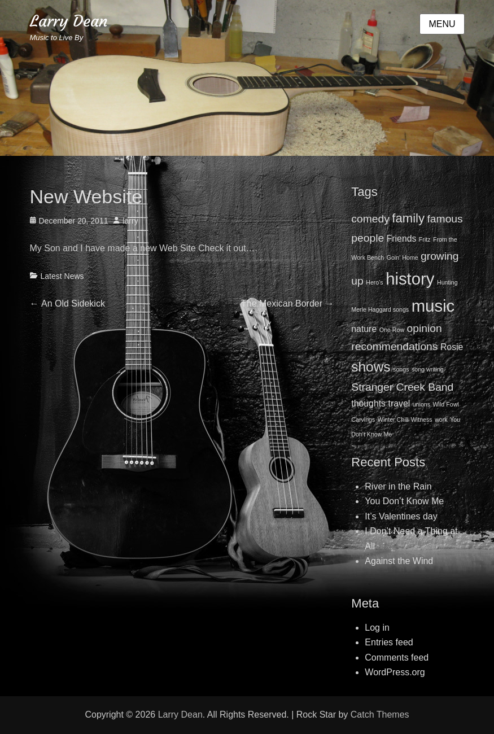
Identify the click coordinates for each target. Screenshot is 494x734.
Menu (442, 24)
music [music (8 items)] (433, 305)
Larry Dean (69, 21)
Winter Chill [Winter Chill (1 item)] (393, 419)
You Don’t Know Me (404, 501)
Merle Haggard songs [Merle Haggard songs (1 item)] (380, 309)
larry (130, 220)
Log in (377, 627)
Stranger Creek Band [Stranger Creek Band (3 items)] (402, 387)
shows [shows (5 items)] (370, 366)
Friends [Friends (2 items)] (402, 238)
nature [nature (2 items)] (364, 329)
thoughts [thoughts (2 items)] (368, 403)
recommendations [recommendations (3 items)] (394, 346)
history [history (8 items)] (410, 278)
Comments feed (397, 657)
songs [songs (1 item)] (401, 369)
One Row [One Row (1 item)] (391, 329)
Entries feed (389, 642)
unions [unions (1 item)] (421, 404)
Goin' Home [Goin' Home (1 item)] (402, 257)
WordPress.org (395, 672)
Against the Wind (399, 561)
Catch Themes (380, 714)
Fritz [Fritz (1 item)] (425, 239)
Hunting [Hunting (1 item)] (447, 282)
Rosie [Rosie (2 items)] (451, 347)
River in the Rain (398, 486)
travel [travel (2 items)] (399, 403)
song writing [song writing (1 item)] (428, 369)
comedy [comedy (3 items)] (370, 219)
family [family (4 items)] (408, 218)
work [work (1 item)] (441, 419)
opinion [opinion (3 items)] (424, 328)
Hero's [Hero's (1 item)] (374, 282)
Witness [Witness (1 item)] (421, 419)
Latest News (62, 276)
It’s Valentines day (401, 516)
